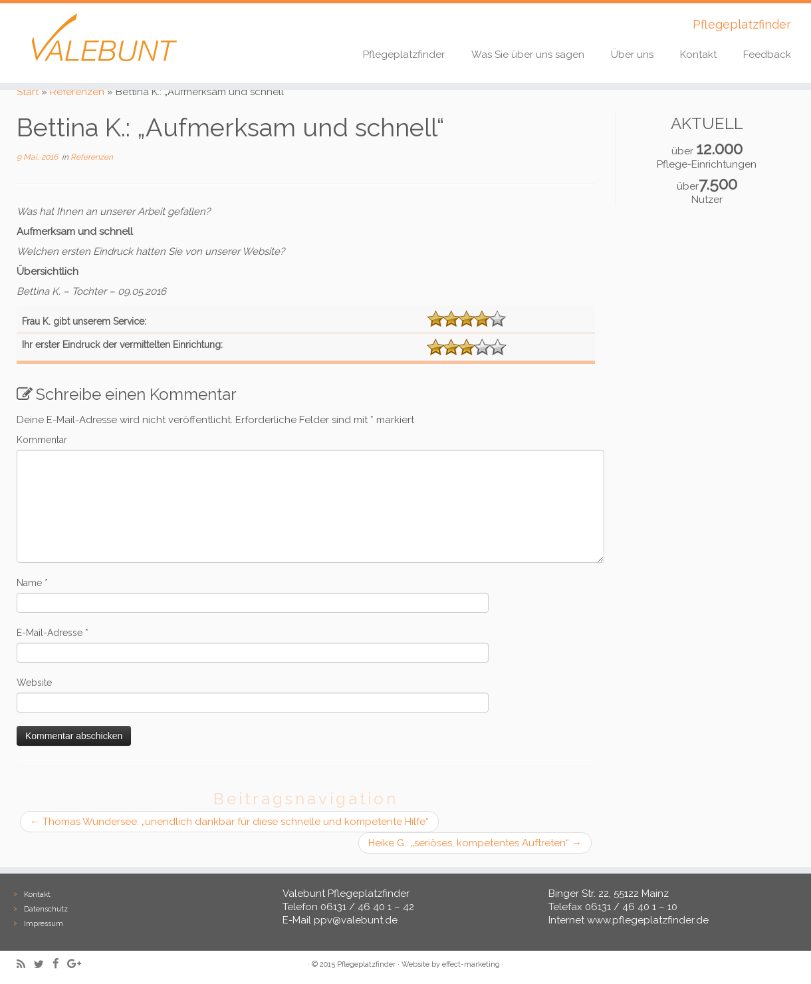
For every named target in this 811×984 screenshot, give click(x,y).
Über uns (632, 55)
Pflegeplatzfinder (404, 55)
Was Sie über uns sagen (527, 55)
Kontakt (698, 55)
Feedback (767, 55)
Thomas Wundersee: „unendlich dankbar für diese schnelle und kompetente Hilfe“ (229, 822)
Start (28, 92)
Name (32, 582)
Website (34, 682)
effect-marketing (471, 964)
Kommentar (42, 439)
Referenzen (77, 92)
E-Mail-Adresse (52, 632)
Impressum (43, 923)
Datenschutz (46, 909)
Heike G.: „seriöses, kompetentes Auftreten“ (475, 843)
